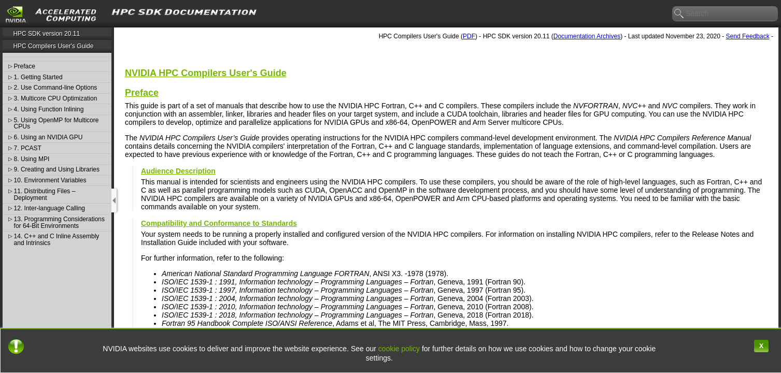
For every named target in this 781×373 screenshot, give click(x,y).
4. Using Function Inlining (49, 109)
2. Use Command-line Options (55, 87)
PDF (469, 36)
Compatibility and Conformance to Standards (219, 223)
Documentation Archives (586, 36)
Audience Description (178, 171)
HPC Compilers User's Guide (53, 46)
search (679, 14)
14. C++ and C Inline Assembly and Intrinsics (57, 239)
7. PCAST (27, 148)
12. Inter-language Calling (49, 208)
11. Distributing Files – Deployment (45, 194)
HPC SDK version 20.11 (46, 33)
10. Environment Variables (50, 180)
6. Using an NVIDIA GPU (48, 137)
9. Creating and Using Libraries (57, 169)
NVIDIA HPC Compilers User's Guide (206, 73)
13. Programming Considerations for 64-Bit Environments (59, 222)
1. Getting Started (38, 77)
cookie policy (399, 349)
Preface (24, 66)
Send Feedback (748, 36)
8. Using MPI (32, 159)
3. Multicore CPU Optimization (55, 98)
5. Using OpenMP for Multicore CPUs (56, 123)
